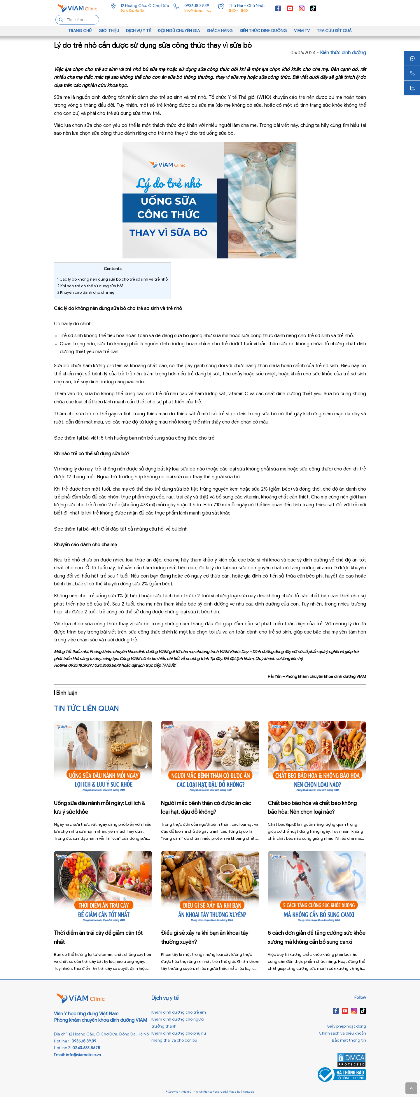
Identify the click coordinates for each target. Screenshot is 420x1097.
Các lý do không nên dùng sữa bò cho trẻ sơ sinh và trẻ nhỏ (112, 279)
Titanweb (247, 1091)
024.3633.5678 (107, 665)
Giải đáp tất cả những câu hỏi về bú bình (145, 529)
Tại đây (216, 658)
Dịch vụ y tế (138, 30)
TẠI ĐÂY (168, 665)
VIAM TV (302, 30)
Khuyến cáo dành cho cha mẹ (85, 292)
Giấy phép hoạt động (346, 1026)
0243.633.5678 (86, 1047)
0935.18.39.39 (196, 5)
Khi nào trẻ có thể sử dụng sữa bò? (90, 286)
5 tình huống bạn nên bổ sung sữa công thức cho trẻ (157, 438)
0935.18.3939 (79, 665)
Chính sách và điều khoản (342, 1033)
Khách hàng (220, 30)
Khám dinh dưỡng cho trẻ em (178, 1012)
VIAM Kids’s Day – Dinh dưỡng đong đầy (255, 651)
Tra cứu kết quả (334, 30)
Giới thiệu (109, 30)
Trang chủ (80, 30)
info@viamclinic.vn (199, 10)
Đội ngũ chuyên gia (179, 30)
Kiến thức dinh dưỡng (263, 30)
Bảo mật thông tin (349, 1040)
